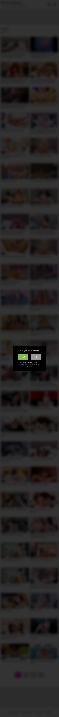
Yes (23, 357)
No (36, 357)
